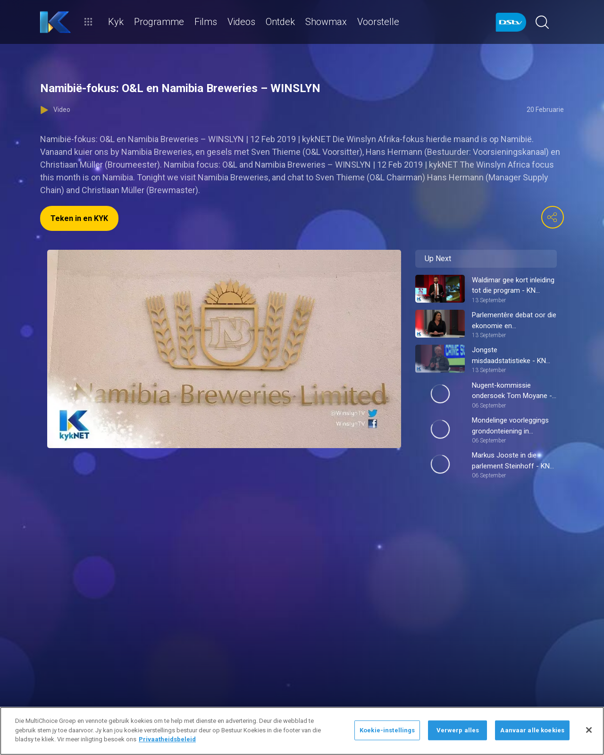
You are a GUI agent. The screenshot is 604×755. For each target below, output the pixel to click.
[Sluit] (589, 730)
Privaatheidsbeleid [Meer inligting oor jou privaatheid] (167, 739)
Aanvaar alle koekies (532, 730)
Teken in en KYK (79, 218)
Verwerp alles (457, 730)
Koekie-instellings (387, 730)
